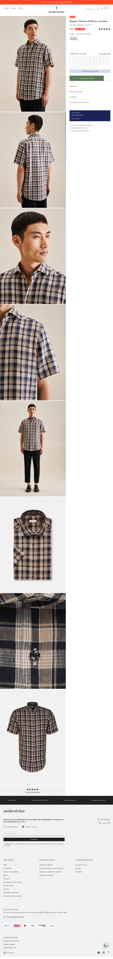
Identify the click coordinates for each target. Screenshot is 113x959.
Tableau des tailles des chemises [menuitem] (50, 872)
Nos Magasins (105, 819)
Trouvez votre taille (91, 71)
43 (83, 62)
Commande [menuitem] (7, 868)
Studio (20, 8)
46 (73, 67)
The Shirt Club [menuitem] (8, 886)
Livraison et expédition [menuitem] (11, 872)
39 (83, 58)
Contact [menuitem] (6, 889)
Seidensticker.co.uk (10, 948)
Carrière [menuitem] (78, 868)
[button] (32, 792)
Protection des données (11, 941)
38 (73, 58)
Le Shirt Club (106, 823)
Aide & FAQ (8, 860)
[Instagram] (103, 953)
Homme (6, 8)
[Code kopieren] (66, 2)
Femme (13, 8)
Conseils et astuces (47, 860)
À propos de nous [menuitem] (81, 865)
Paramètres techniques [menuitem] (11, 892)
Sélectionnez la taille (86, 78)
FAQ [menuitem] (5, 865)
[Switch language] (9, 953)
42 (73, 62)
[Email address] (34, 833)
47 (83, 67)
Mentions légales (9, 944)
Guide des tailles (104, 54)
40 (94, 58)
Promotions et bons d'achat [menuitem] (13, 882)
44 (94, 62)
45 (104, 62)
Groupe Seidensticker (84, 860)
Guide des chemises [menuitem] (46, 865)
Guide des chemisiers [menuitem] (46, 875)
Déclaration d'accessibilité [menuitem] (12, 896)
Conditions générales (11, 937)
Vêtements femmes (12, 827)
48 (94, 67)
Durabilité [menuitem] (78, 872)
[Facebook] (99, 953)
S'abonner (34, 839)
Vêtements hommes (31, 827)
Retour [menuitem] (6, 875)
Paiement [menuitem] (7, 879)
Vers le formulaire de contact (15, 917)
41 (104, 58)
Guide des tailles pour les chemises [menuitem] (51, 868)
